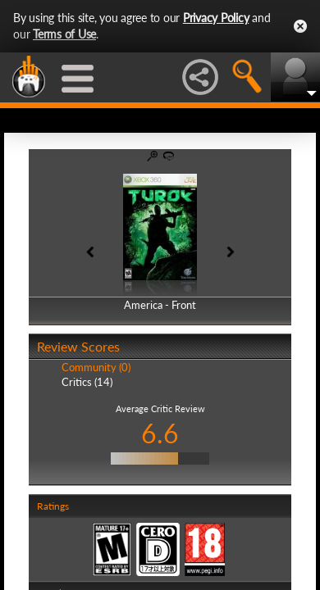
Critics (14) (87, 381)
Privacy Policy (216, 18)
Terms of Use (64, 34)
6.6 (160, 433)
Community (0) (96, 367)
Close (300, 26)
